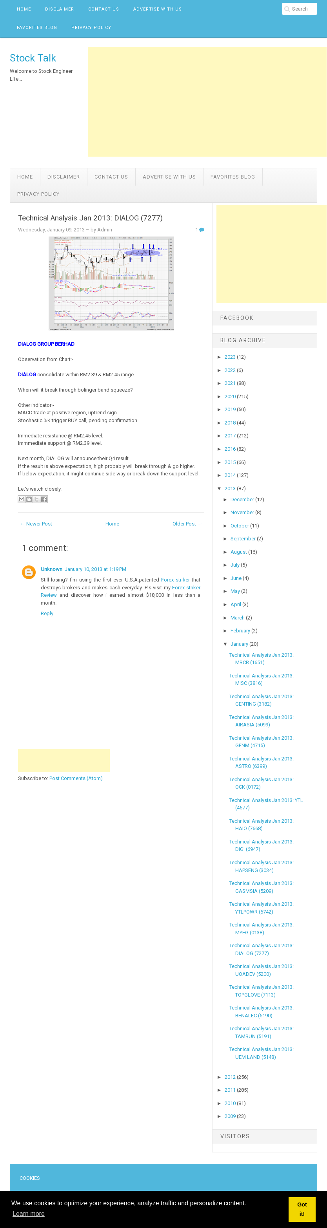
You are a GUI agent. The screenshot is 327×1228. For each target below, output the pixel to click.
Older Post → (187, 524)
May (236, 591)
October (240, 526)
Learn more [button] (29, 1213)
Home (24, 9)
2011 (231, 1090)
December (243, 499)
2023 (231, 357)
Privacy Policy (91, 27)
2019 (231, 409)
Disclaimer (59, 9)
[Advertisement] (207, 102)
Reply (47, 613)
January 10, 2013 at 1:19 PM (95, 569)
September (244, 539)
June (237, 578)
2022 (231, 370)
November (243, 512)
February (241, 631)
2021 (231, 383)
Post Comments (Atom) (76, 778)
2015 (231, 462)
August (239, 552)
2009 (231, 1116)
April (236, 604)
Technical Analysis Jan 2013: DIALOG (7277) (90, 218)
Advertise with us (157, 9)
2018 (231, 423)
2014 (231, 475)
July (236, 565)
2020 (231, 396)
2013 (231, 488)
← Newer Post (36, 524)
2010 (231, 1103)
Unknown (51, 569)
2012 (231, 1077)
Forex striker (175, 580)
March (238, 618)
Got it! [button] (302, 1209)
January (240, 644)
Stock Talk (33, 58)
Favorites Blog (37, 27)
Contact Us (103, 9)
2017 (231, 436)
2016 (231, 449)
